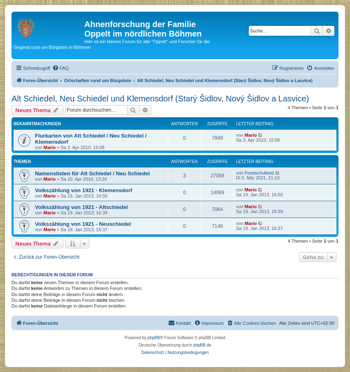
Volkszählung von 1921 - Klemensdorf (83, 190)
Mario (50, 147)
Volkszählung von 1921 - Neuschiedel (83, 224)
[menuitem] (60, 68)
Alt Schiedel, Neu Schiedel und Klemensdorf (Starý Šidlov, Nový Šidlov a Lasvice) (160, 98)
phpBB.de (202, 345)
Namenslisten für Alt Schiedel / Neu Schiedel (92, 173)
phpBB (154, 337)
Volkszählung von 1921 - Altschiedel (81, 207)
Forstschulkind (259, 172)
